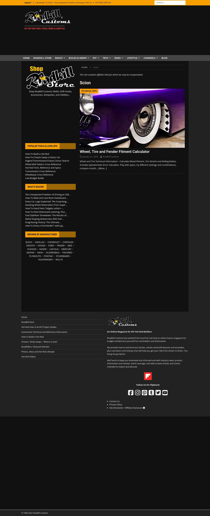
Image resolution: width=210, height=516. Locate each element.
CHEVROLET (54, 242)
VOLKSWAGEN (45, 259)
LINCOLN (54, 249)
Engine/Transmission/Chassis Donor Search (47, 160)
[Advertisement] (132, 30)
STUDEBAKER (62, 256)
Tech (105, 57)
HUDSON (31, 249)
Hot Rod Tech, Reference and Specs (43, 167)
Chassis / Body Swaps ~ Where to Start (39, 341)
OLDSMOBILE (52, 252)
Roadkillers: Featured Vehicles (35, 346)
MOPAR (30, 252)
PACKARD (67, 252)
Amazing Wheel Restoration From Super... (46, 204)
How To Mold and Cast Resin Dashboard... (46, 197)
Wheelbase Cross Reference (39, 174)
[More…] (102, 168)
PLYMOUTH (35, 256)
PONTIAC (48, 256)
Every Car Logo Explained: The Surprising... (46, 201)
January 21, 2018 (90, 156)
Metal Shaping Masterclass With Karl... (44, 218)
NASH (40, 252)
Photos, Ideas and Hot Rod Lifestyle (37, 351)
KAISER (42, 249)
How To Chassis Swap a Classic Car (42, 157)
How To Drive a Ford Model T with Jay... (44, 225)
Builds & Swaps (78, 57)
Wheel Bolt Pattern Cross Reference (43, 164)
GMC (70, 245)
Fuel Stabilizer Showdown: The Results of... (46, 215)
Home (26, 57)
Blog (165, 57)
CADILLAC (40, 242)
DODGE (41, 245)
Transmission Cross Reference (40, 171)
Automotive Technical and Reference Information (44, 332)
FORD (51, 245)
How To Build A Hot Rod (32, 336)
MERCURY (66, 249)
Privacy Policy (115, 404)
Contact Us (114, 401)
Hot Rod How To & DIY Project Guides (38, 327)
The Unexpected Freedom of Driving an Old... (48, 194)
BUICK (29, 242)
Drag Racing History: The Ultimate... (43, 222)
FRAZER (61, 245)
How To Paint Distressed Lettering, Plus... (45, 211)
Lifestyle (132, 57)
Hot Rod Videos (28, 356)
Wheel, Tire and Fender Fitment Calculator (114, 151)
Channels (149, 57)
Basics (59, 57)
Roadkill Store (42, 57)
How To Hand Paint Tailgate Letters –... (44, 208)
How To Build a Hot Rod (37, 153)
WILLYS (59, 259)
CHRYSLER (68, 242)
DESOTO (30, 245)
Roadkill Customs (111, 156)
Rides (117, 57)
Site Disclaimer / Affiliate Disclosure (127, 407)
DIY (95, 57)
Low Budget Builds (34, 178)
